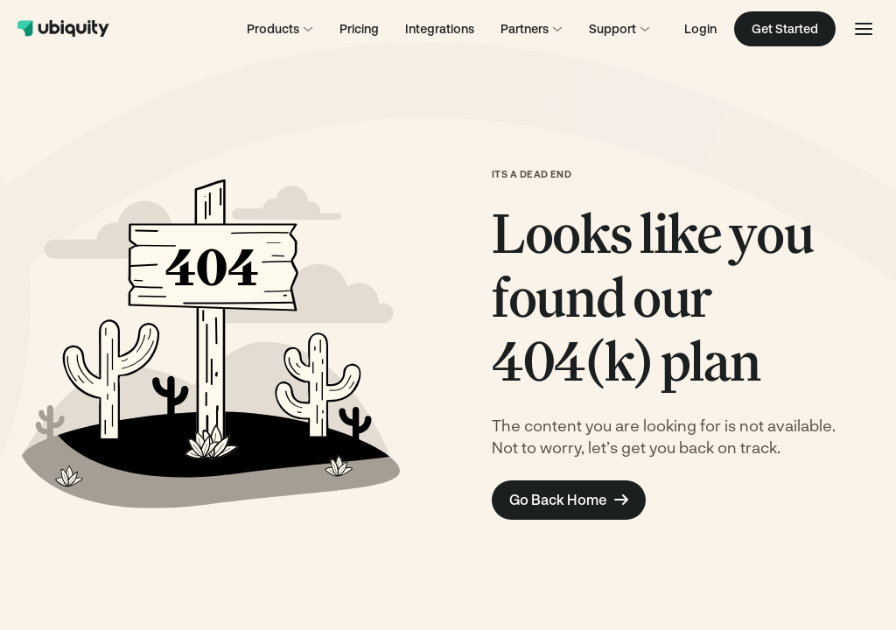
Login (700, 28)
